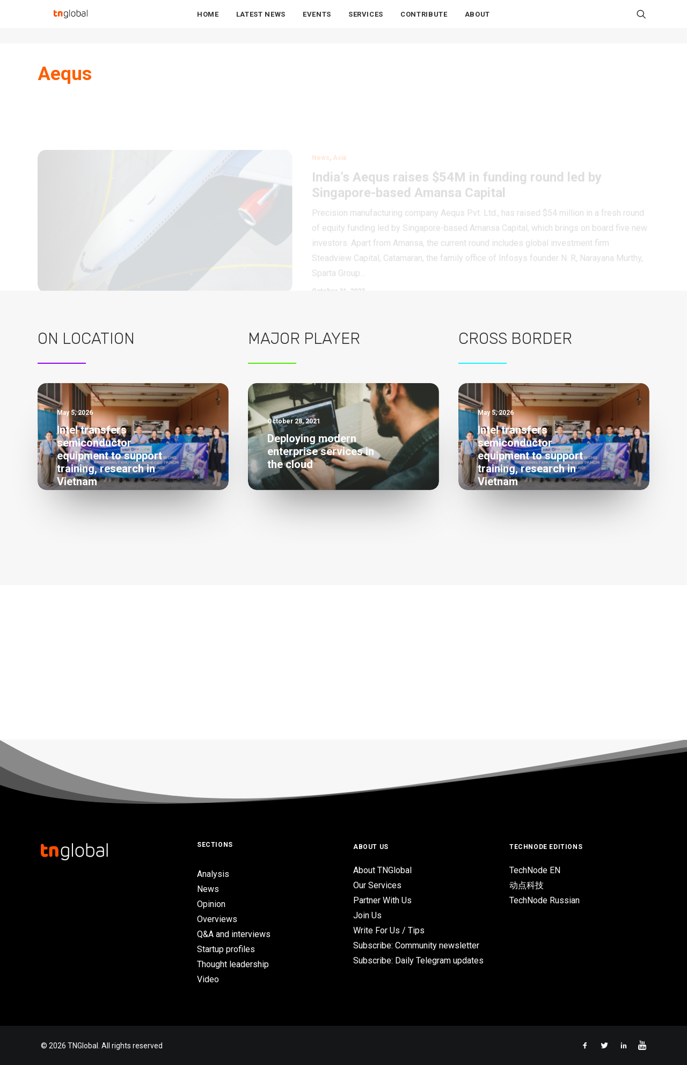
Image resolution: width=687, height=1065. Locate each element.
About (477, 22)
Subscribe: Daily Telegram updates (418, 961)
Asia (339, 113)
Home (208, 22)
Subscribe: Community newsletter (416, 946)
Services (365, 22)
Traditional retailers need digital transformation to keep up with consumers (339, 604)
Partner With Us (382, 901)
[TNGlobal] (70, 22)
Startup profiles (226, 949)
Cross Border (515, 338)
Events (317, 22)
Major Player (304, 338)
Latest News (261, 22)
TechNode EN (534, 871)
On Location (86, 338)
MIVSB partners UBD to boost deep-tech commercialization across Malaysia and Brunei (124, 525)
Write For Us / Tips (389, 931)
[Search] (641, 22)
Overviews (217, 919)
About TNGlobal (382, 871)
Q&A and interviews (234, 934)
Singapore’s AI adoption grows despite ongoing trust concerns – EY (118, 674)
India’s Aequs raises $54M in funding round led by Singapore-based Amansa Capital (457, 140)
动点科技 (526, 886)
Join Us (367, 916)
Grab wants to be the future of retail (324, 562)
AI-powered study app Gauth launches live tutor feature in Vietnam (127, 578)
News (321, 113)
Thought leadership (233, 964)
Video (208, 979)
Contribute (424, 22)
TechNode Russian (544, 901)
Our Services (377, 886)
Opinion (211, 904)
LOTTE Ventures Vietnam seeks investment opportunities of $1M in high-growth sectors (132, 626)
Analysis (213, 874)
